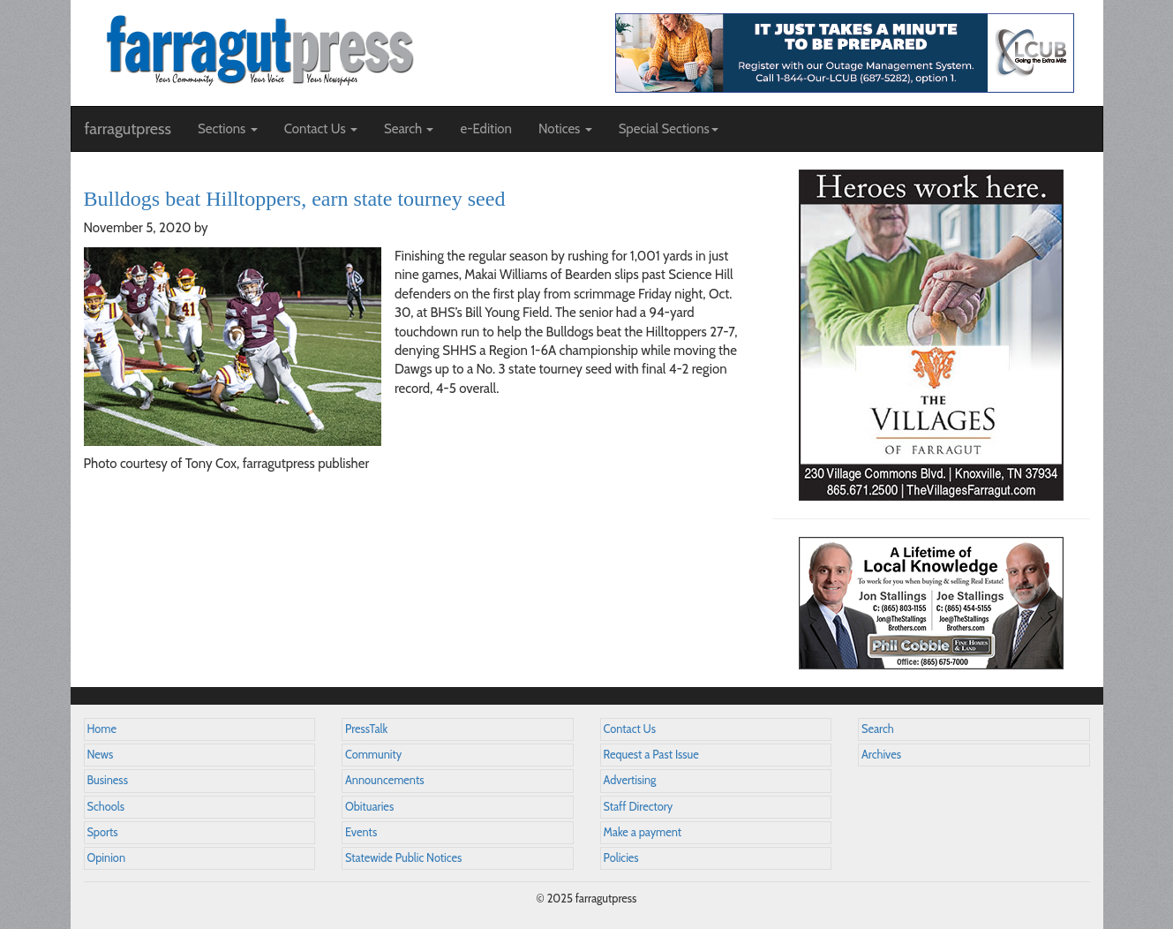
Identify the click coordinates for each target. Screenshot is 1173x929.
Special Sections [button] (668, 129)
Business (107, 780)
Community (373, 754)
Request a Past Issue (651, 754)
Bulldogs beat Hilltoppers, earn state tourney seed (295, 198)
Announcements (384, 780)
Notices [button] (565, 129)
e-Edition (486, 129)
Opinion (106, 858)
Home (102, 729)
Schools (105, 806)
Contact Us (630, 729)
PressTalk (366, 729)
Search (877, 729)
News (100, 754)
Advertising (630, 780)
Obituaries (369, 806)
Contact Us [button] (320, 129)
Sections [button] (228, 129)
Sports (102, 832)
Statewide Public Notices (403, 858)
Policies (621, 858)
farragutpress (128, 129)
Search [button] (409, 129)
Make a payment (643, 832)
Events (361, 832)
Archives (881, 754)
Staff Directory (638, 806)
